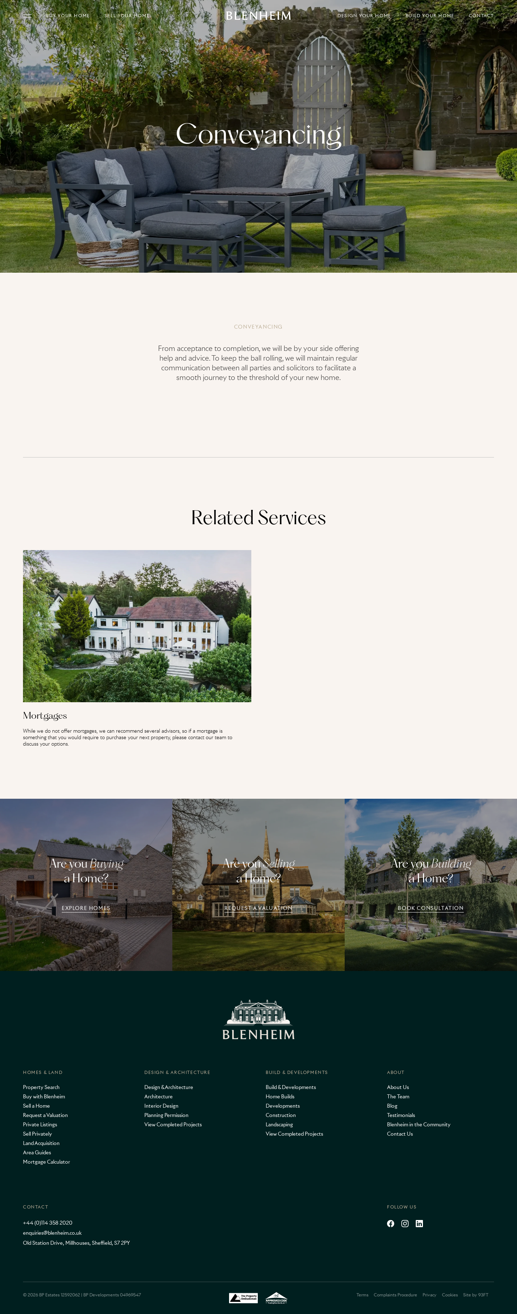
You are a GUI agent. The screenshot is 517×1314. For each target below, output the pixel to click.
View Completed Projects (173, 1124)
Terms (362, 1294)
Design (364, 16)
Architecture (158, 1096)
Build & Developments (297, 1072)
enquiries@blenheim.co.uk (52, 1233)
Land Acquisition (41, 1143)
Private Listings (40, 1124)
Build (430, 16)
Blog (392, 1106)
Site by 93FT (475, 1294)
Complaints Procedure (395, 1294)
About (396, 1072)
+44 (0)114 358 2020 (48, 1223)
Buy (68, 16)
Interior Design (161, 1106)
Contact (481, 16)
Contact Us (400, 1134)
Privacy (430, 1294)
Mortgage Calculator (46, 1162)
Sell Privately (37, 1134)
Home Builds (280, 1096)
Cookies (450, 1294)
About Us (398, 1087)
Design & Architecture (177, 1072)
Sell (127, 16)
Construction (281, 1115)
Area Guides (37, 1152)
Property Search (41, 1087)
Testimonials (401, 1115)
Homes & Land (42, 1072)
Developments (283, 1106)
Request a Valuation (45, 1115)
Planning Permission (166, 1115)
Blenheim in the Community (419, 1124)
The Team (398, 1096)
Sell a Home (36, 1106)
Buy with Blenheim (44, 1096)
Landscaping (279, 1124)
